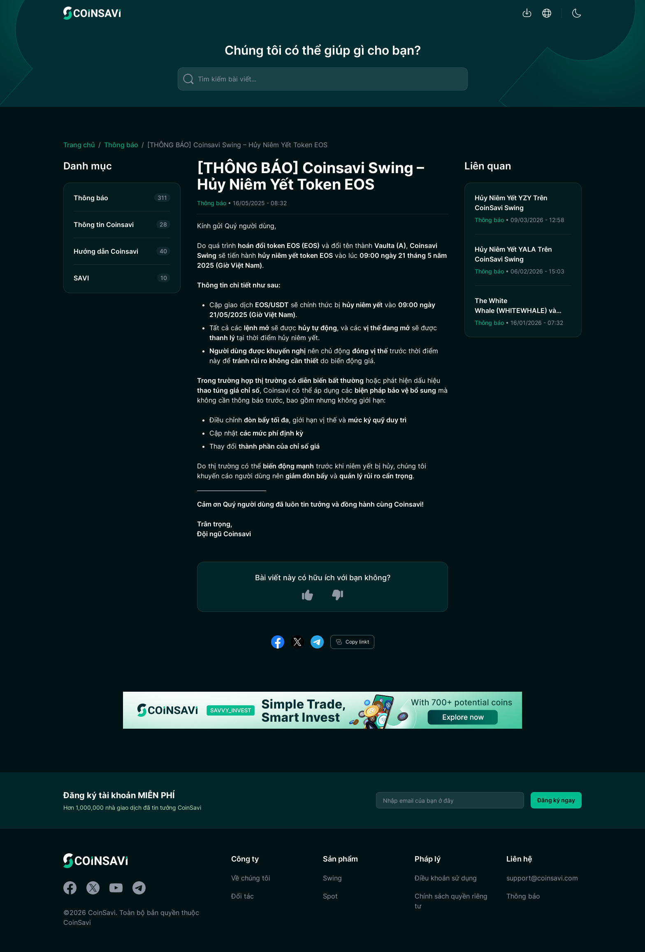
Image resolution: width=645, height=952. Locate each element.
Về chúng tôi (250, 878)
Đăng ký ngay (556, 800)
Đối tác (242, 896)
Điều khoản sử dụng (446, 878)
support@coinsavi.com (542, 878)
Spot (330, 896)
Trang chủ (79, 145)
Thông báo (121, 145)
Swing (332, 878)
